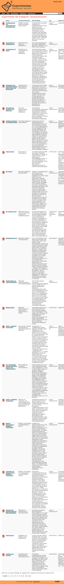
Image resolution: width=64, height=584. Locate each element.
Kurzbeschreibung (24, 20)
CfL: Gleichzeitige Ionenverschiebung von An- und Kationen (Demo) (11, 367)
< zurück (4, 576)
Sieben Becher (10, 151)
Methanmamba (10, 307)
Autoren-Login (57, 1)
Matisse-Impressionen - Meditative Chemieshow (10, 425)
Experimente (14, 13)
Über (8, 13)
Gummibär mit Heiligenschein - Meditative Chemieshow (10, 473)
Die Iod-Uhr (9, 171)
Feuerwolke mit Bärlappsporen (10, 43)
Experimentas (21, 5)
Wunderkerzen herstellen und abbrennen (10, 109)
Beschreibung (36, 20)
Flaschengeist (10, 535)
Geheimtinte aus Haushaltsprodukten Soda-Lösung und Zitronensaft (11, 87)
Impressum (36, 581)
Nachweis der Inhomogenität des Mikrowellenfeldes (11, 512)
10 (26, 576)
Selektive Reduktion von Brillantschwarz (11, 121)
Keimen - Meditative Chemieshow (11, 400)
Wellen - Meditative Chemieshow (11, 326)
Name (7, 20)
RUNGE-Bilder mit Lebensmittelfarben (11, 281)
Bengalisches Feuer (11, 238)
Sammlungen (31, 13)
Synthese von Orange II (10, 554)
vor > (29, 576)
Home (3, 13)
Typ (50, 20)
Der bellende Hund (11, 211)
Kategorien (23, 13)
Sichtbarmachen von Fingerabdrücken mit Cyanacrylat (11, 25)
